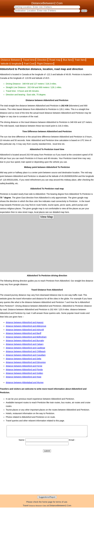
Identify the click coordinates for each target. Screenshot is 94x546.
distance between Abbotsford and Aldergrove (26, 326)
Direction (42, 59)
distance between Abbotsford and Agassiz (24, 322)
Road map (55, 59)
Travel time (29, 59)
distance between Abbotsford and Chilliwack (25, 351)
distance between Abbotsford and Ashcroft (25, 329)
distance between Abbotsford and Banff (23, 333)
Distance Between (10, 59)
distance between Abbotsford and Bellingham (26, 337)
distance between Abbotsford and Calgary (24, 344)
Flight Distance (45, 63)
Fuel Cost (29, 63)
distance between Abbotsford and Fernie (24, 366)
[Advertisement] (38, 37)
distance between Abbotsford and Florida (24, 369)
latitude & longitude (11, 63)
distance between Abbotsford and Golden (24, 373)
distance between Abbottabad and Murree (24, 382)
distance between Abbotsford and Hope (23, 377)
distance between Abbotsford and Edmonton (26, 362)
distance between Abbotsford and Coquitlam (26, 355)
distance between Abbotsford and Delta (23, 359)
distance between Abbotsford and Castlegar (25, 348)
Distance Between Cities (37, 508)
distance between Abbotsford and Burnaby (25, 340)
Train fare (80, 59)
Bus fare (67, 59)
